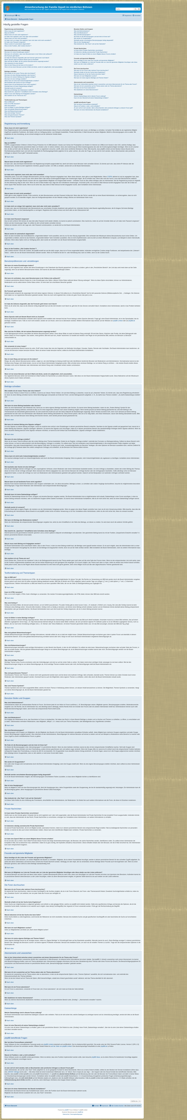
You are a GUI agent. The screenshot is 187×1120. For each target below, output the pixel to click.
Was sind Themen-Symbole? (13, 116)
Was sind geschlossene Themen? (14, 115)
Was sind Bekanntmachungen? (14, 111)
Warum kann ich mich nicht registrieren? (16, 34)
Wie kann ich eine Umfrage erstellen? (16, 79)
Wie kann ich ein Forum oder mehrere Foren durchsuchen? (91, 70)
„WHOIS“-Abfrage (13, 1072)
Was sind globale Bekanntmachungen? (16, 109)
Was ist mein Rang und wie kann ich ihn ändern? (19, 65)
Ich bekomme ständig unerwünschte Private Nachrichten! (90, 52)
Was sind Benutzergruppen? (82, 34)
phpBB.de (132, 321)
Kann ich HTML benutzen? (12, 103)
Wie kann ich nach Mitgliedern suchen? (85, 76)
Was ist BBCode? (10, 102)
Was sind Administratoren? (82, 31)
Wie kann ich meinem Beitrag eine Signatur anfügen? (20, 77)
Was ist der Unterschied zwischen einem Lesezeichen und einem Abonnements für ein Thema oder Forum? (105, 84)
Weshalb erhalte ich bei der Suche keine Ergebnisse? (89, 72)
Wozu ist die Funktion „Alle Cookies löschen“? (18, 46)
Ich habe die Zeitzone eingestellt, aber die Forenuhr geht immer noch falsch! (27, 57)
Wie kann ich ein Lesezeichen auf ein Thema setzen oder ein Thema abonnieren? (98, 86)
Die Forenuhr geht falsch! (12, 56)
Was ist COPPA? (10, 33)
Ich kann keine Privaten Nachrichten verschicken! (88, 50)
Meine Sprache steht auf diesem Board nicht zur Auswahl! (21, 59)
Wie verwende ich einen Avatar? (14, 63)
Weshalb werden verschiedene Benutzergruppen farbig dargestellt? (93, 40)
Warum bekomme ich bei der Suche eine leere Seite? (89, 74)
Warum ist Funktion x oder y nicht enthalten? (87, 106)
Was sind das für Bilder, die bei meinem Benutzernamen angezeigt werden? (27, 61)
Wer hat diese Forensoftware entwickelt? (86, 104)
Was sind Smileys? (10, 105)
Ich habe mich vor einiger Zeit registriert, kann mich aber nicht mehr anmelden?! (28, 40)
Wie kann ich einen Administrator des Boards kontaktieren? (91, 110)
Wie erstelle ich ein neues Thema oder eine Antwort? (20, 73)
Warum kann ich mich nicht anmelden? (16, 38)
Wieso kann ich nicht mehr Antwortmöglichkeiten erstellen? (22, 80)
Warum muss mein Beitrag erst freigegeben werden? (20, 93)
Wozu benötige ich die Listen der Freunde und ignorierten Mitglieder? (94, 60)
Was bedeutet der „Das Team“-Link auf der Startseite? (90, 44)
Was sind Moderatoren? (81, 33)
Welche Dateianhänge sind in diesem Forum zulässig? (90, 96)
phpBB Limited (117, 321)
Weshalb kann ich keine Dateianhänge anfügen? (19, 86)
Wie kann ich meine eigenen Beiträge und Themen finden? (91, 78)
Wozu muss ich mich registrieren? (14, 31)
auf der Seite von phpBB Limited (61, 1046)
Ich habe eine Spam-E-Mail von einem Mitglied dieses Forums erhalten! (95, 54)
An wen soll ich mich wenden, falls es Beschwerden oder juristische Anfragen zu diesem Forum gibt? (103, 108)
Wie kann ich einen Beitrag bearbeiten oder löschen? (20, 75)
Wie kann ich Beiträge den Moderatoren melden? (19, 90)
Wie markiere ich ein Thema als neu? (15, 95)
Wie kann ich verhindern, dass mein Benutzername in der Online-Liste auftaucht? (28, 54)
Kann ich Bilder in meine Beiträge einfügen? (17, 107)
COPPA (109, 176)
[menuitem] (17, 15)
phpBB (66, 1110)
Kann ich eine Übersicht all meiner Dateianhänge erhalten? (91, 98)
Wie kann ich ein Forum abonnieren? (85, 88)
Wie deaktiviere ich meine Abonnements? (86, 89)
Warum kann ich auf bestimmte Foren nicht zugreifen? (20, 84)
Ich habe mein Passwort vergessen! (15, 42)
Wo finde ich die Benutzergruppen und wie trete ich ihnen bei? (92, 36)
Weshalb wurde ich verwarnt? (13, 88)
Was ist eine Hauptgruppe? (82, 42)
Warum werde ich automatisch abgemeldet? (17, 44)
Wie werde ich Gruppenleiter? (82, 38)
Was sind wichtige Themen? (13, 113)
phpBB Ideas (96, 1057)
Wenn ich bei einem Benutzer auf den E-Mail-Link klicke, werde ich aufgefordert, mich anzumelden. (34, 67)
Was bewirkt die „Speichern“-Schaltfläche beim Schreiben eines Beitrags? (26, 91)
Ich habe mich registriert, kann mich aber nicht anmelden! (21, 36)
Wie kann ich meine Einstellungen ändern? (17, 52)
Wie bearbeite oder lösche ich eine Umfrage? (18, 82)
